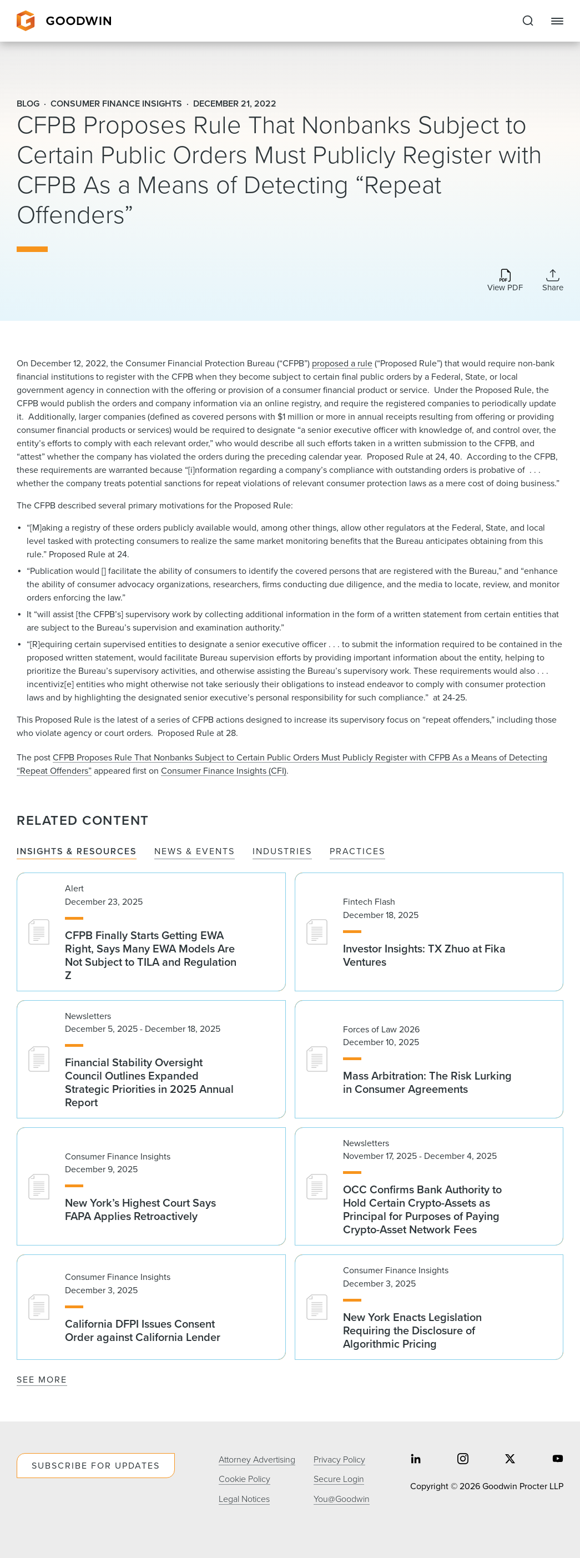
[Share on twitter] (510, 1460)
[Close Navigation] (557, 21)
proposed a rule (342, 363)
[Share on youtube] (557, 1460)
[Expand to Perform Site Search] (528, 21)
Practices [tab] (357, 852)
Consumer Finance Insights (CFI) (223, 770)
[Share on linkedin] (415, 1460)
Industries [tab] (282, 852)
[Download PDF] (505, 281)
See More (42, 1379)
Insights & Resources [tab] (77, 852)
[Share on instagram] (462, 1460)
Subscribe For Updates (96, 1465)
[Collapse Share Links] (552, 280)
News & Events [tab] (194, 852)
